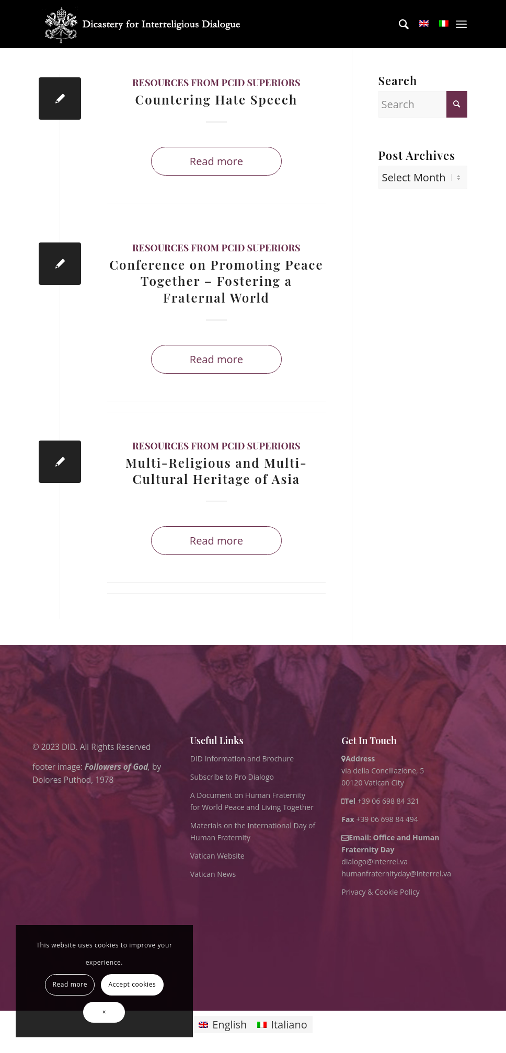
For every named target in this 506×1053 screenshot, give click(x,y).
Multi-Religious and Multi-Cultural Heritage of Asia (216, 470)
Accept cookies (132, 984)
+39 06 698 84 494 (379, 819)
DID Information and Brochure (242, 758)
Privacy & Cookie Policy (380, 892)
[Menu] (461, 24)
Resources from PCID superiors (216, 82)
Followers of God (116, 766)
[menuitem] (398, 24)
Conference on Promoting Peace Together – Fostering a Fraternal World (216, 280)
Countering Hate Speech (216, 99)
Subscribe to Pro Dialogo (232, 777)
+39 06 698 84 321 (389, 801)
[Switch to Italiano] (282, 1024)
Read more (216, 161)
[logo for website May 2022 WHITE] (146, 24)
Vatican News (213, 874)
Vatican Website (217, 856)
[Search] (398, 24)
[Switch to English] (222, 1024)
